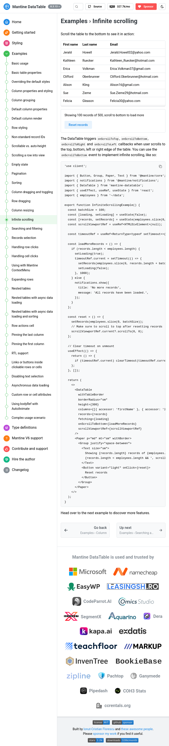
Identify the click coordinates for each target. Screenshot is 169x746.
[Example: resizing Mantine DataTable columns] (85, 530)
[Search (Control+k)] (78, 6)
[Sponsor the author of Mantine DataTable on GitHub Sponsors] (146, 6)
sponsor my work (105, 733)
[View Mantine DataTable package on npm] (120, 6)
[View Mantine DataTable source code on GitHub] (95, 6)
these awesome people (137, 729)
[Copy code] (160, 166)
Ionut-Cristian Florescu (99, 729)
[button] (55, 6)
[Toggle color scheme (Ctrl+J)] (162, 6)
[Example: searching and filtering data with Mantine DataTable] (141, 530)
